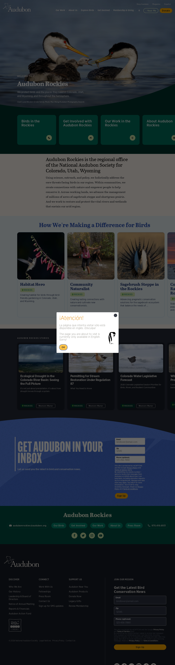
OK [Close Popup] (63, 347)
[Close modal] (115, 315)
